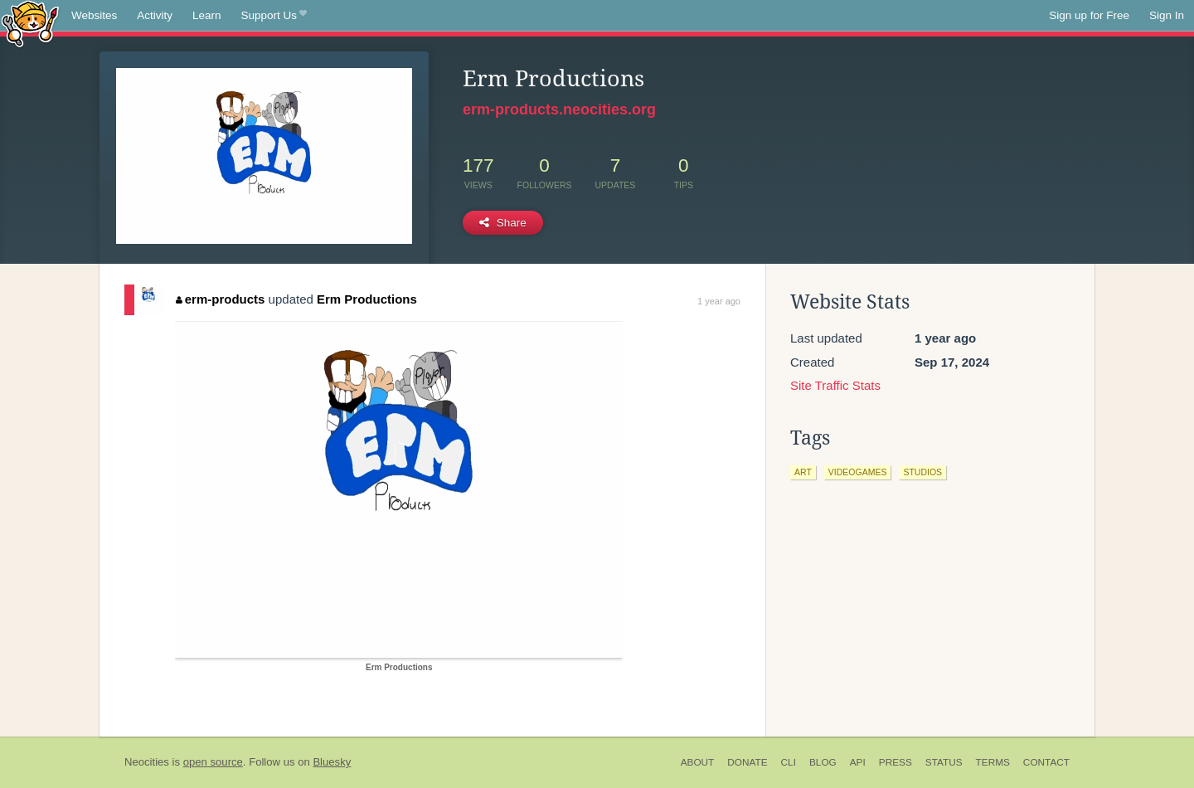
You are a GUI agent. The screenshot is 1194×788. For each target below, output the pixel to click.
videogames (857, 472)
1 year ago (718, 301)
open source (213, 762)
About (698, 762)
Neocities (146, 762)
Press (895, 762)
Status (944, 762)
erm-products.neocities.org (559, 109)
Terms (993, 762)
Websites (94, 15)
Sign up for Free (1089, 15)
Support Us (274, 15)
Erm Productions (367, 299)
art (803, 472)
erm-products (220, 299)
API (858, 762)
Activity (154, 15)
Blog (823, 762)
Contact (1046, 762)
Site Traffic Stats (835, 385)
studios (922, 472)
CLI (788, 762)
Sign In (1166, 15)
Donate (747, 762)
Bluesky (332, 762)
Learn (206, 15)
